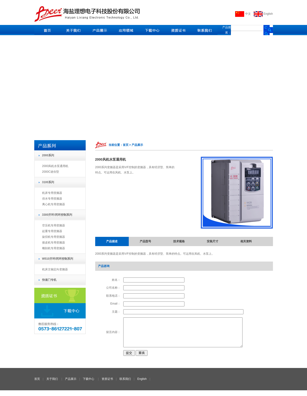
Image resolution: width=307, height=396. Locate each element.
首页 (37, 384)
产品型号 (145, 241)
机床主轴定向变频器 (55, 269)
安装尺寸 (212, 241)
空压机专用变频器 (53, 225)
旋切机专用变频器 (53, 237)
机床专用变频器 (52, 193)
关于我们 (52, 384)
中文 (243, 13)
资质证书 (107, 384)
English (263, 13)
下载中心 (88, 384)
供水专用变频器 (52, 198)
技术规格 (179, 241)
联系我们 (125, 384)
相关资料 (246, 241)
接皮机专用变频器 (53, 242)
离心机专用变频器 (53, 204)
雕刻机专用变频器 (53, 248)
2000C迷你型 (50, 171)
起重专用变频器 (52, 231)
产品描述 (112, 241)
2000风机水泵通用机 (55, 166)
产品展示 (70, 384)
